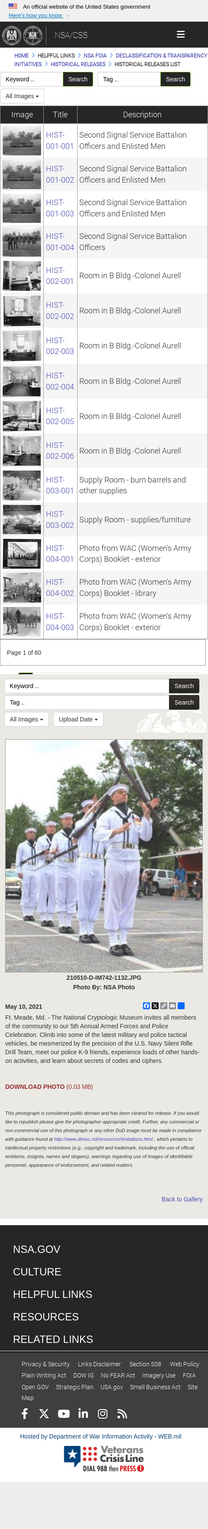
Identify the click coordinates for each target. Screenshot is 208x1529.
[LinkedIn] (83, 1415)
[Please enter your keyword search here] (31, 79)
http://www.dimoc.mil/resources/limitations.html (103, 1139)
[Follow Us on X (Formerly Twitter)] (44, 1415)
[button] (40, 15)
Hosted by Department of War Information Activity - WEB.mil (100, 1436)
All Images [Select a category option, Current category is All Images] (26, 719)
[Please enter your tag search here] (129, 79)
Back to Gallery (182, 1199)
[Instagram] (102, 1415)
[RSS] (122, 1415)
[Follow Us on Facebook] (24, 1415)
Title (60, 114)
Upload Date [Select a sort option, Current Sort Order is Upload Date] (78, 719)
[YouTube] (63, 1415)
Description (142, 114)
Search (78, 79)
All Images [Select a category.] (22, 96)
